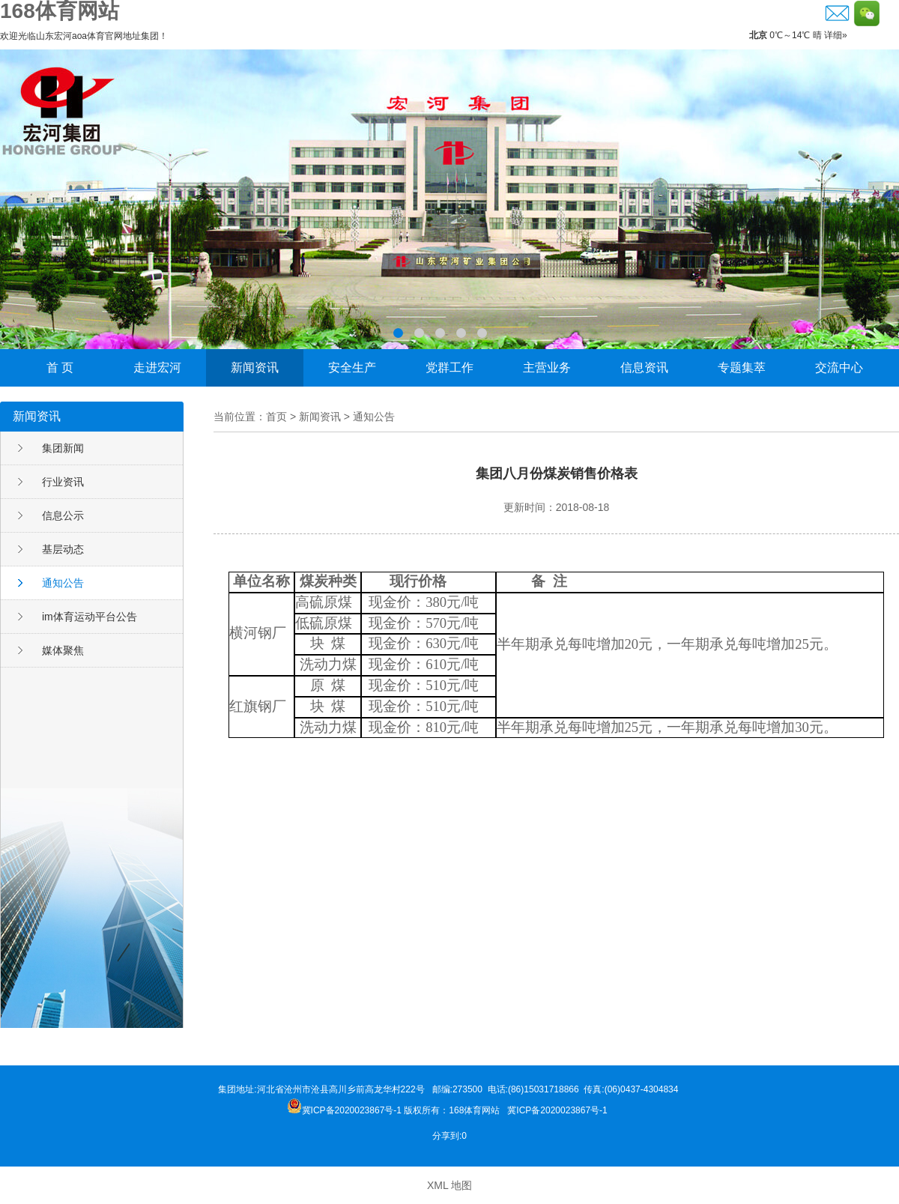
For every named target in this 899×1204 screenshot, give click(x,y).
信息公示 (63, 515)
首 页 (59, 367)
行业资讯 (63, 482)
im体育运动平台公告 (89, 617)
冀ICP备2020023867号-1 (558, 1110)
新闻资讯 (255, 367)
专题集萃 (742, 367)
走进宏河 (157, 367)
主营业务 (547, 367)
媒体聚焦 (63, 650)
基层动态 (63, 549)
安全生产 (352, 367)
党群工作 (449, 367)
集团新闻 (63, 448)
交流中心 (839, 367)
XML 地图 (449, 1185)
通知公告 (63, 583)
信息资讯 (644, 367)
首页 (276, 417)
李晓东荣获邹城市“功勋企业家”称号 (449, 199)
